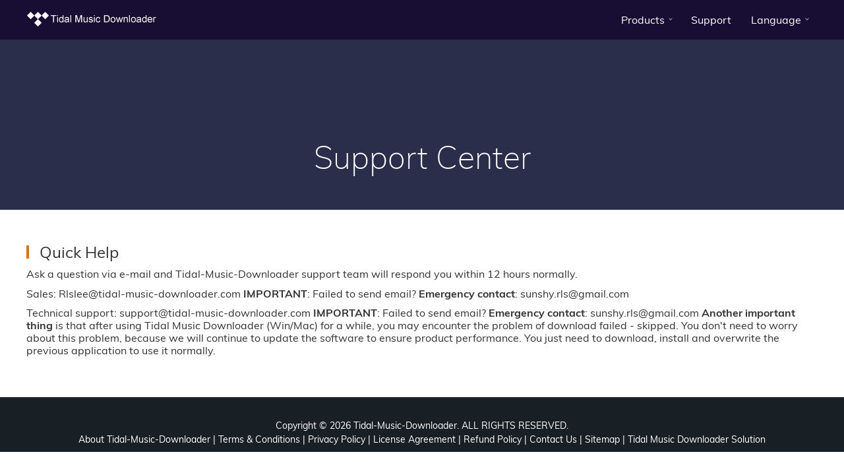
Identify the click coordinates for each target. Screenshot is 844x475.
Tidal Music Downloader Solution (697, 439)
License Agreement (414, 439)
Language (776, 19)
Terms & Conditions (259, 439)
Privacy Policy (336, 439)
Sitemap (602, 439)
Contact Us (553, 439)
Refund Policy (493, 439)
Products (643, 19)
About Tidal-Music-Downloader (144, 439)
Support (711, 19)
